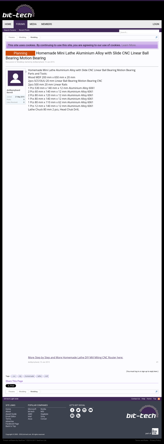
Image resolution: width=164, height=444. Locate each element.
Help (143, 399)
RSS (159, 399)
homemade (29, 376)
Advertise (10, 421)
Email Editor (11, 416)
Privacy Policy (155, 440)
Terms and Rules (141, 440)
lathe (39, 376)
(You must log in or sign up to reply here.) (142, 371)
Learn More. (129, 45)
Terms (8, 419)
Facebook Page (12, 424)
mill (46, 376)
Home (8, 24)
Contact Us (135, 399)
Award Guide (11, 414)
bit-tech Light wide (11, 399)
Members (46, 24)
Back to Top (11, 426)
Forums (20, 24)
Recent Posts (24, 30)
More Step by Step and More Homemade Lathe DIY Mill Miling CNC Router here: (75, 357)
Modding (20, 62)
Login (156, 24)
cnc (14, 376)
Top (154, 399)
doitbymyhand (38, 62)
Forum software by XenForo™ (25, 440)
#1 (157, 362)
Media (33, 24)
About (8, 411)
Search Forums (10, 30)
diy (19, 376)
